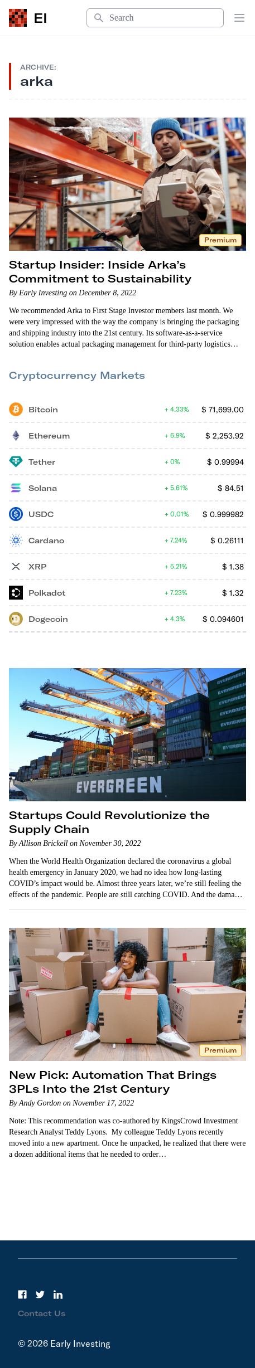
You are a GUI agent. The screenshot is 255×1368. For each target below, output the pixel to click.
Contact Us (42, 1313)
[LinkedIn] (58, 1294)
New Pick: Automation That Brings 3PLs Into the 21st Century (112, 1082)
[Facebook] (22, 1294)
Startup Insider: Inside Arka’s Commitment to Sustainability (100, 271)
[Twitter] (40, 1294)
